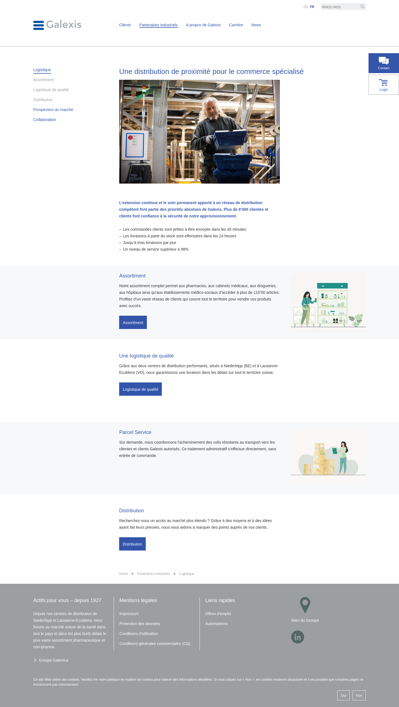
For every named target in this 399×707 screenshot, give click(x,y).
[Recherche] (362, 6)
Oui (343, 696)
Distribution (132, 542)
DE (305, 7)
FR (312, 7)
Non (359, 696)
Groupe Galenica (53, 660)
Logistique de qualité (140, 389)
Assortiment (133, 322)
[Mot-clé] (343, 7)
